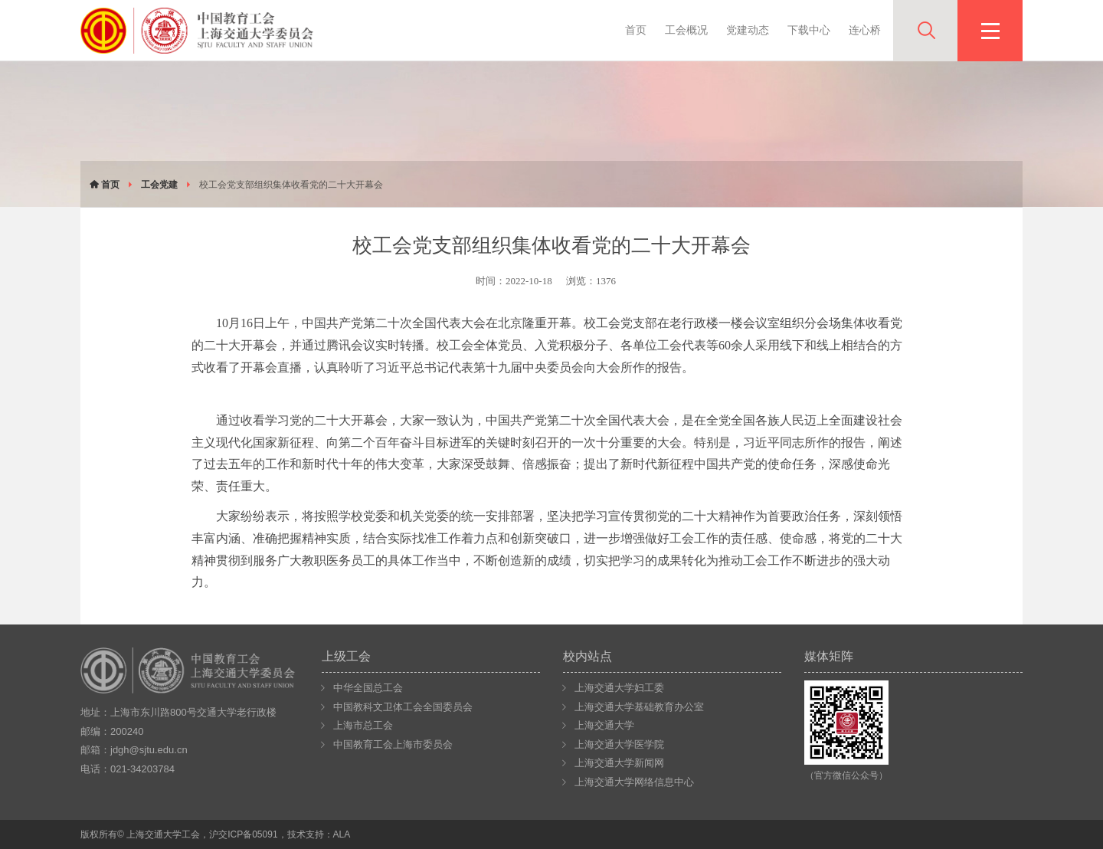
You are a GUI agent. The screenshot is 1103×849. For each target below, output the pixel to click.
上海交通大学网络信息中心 (634, 782)
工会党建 (159, 184)
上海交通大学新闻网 (619, 763)
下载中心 (808, 30)
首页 (635, 30)
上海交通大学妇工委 (619, 687)
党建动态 (747, 30)
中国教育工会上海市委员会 (393, 744)
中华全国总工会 (368, 687)
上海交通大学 (604, 725)
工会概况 (686, 30)
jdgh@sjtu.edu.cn (149, 750)
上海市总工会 (363, 725)
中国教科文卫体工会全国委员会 (403, 707)
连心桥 (865, 30)
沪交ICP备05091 (243, 834)
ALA (342, 834)
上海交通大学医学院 (619, 744)
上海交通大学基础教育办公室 (639, 707)
